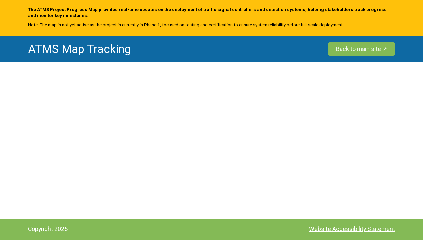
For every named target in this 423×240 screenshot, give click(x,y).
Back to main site (358, 48)
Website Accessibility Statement (352, 228)
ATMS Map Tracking (79, 49)
